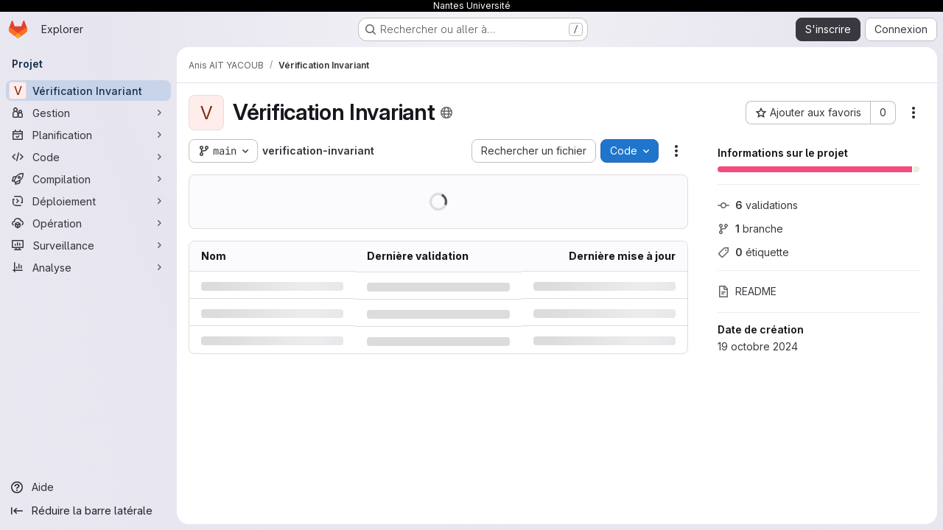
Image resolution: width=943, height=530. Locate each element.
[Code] (88, 156)
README (747, 291)
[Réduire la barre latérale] (88, 511)
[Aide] (88, 487)
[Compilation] (88, 179)
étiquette (753, 252)
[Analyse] (88, 267)
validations (758, 205)
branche (750, 228)
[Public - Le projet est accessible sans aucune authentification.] (446, 113)
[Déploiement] (88, 201)
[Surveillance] (88, 245)
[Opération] (88, 223)
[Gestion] (88, 112)
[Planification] (88, 134)
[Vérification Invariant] (88, 90)
